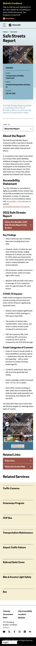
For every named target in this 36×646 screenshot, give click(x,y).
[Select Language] (9, 642)
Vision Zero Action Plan (15, 466)
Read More (10, 18)
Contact (6, 627)
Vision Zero (10, 460)
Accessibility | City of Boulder (17, 201)
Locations (22, 614)
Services (13, 32)
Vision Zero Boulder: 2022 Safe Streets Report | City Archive (16, 225)
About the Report (12, 128)
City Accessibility (25, 611)
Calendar (6, 611)
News (5, 617)
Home (5, 32)
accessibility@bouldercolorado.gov (16, 206)
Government (8, 614)
